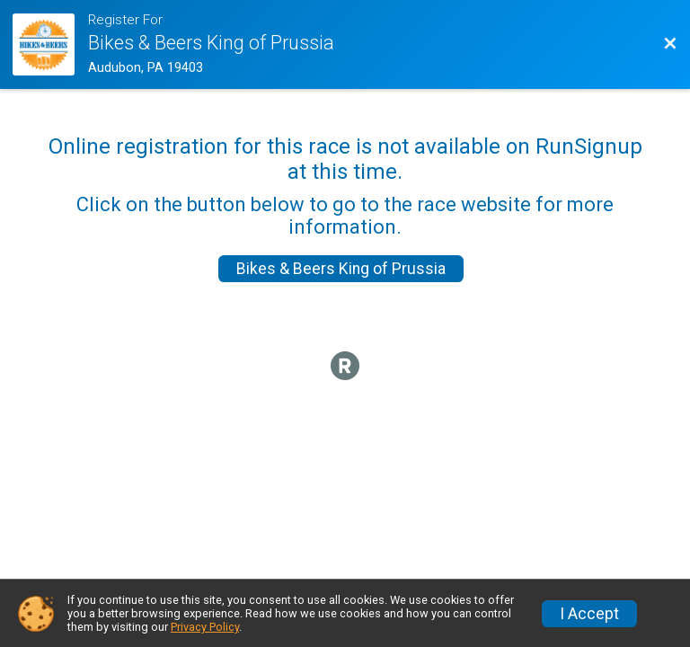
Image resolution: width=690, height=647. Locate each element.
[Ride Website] (50, 44)
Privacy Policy (205, 627)
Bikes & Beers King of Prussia (341, 269)
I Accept (589, 614)
